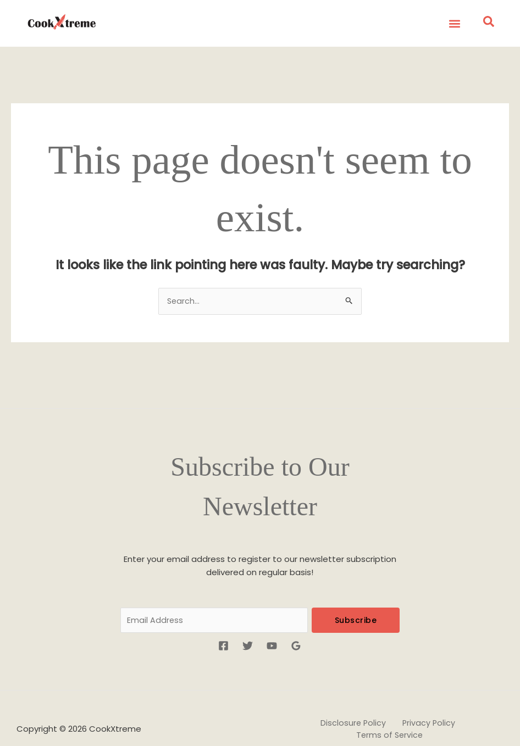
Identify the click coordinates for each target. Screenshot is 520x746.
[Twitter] (247, 624)
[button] (453, 23)
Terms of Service (457, 707)
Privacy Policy (387, 707)
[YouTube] (272, 624)
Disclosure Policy (319, 707)
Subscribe (356, 597)
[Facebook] (223, 624)
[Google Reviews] (296, 624)
